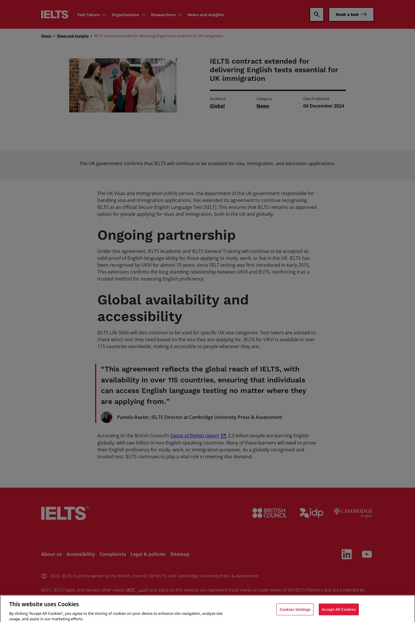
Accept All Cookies (339, 613)
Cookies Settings (295, 613)
